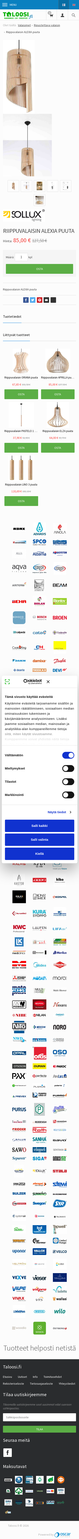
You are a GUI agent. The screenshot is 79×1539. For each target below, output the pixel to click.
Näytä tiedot (57, 812)
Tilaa (39, 1429)
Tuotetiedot (12, 316)
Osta (39, 269)
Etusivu (7, 1377)
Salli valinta (39, 839)
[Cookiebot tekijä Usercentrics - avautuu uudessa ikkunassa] (29, 681)
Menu (9, 5)
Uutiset (22, 1377)
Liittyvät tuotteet (16, 334)
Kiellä (39, 853)
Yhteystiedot (67, 1383)
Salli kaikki (39, 825)
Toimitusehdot (53, 1377)
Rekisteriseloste (13, 1383)
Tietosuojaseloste (41, 1383)
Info (35, 1377)
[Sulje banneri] (60, 681)
